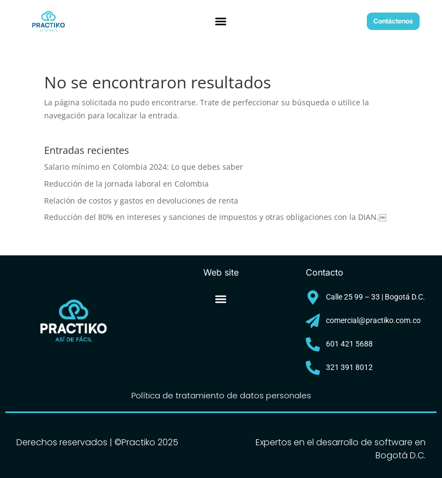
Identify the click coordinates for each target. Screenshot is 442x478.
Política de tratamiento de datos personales (221, 395)
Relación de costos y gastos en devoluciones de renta (141, 200)
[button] (221, 22)
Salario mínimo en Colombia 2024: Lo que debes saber (143, 167)
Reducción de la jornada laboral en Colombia (126, 183)
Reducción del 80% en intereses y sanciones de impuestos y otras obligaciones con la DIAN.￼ (215, 217)
